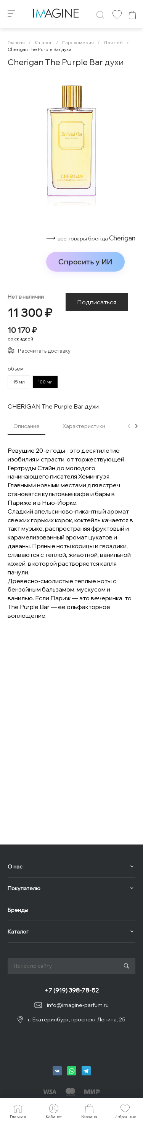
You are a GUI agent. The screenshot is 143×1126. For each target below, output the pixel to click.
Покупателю (24, 888)
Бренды (18, 910)
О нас (15, 866)
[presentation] (136, 426)
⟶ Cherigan (90, 238)
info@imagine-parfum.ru (78, 1005)
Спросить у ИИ (85, 261)
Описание (26, 426)
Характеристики (84, 426)
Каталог (18, 931)
